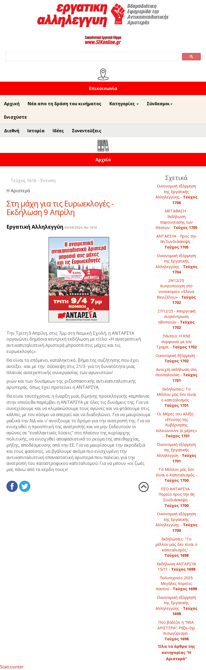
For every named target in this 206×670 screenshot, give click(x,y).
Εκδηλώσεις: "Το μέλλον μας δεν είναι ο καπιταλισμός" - (176, 547)
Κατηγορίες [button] (124, 104)
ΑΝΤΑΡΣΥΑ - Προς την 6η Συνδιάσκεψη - (176, 242)
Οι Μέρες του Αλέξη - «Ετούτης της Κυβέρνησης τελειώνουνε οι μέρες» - (176, 424)
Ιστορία (36, 131)
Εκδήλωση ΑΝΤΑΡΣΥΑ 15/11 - (176, 566)
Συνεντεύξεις (86, 131)
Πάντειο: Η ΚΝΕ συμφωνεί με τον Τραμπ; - (176, 341)
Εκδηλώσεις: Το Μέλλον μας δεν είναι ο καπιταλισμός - (176, 397)
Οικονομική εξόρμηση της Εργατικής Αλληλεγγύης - (176, 194)
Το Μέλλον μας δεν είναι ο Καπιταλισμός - (176, 475)
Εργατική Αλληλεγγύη (34, 226)
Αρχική (12, 104)
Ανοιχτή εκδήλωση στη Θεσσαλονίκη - (176, 375)
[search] (91, 57)
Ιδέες (58, 131)
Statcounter (12, 667)
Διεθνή (11, 131)
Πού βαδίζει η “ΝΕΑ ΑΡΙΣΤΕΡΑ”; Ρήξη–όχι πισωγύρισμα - (176, 630)
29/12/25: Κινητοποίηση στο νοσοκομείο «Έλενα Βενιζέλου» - (176, 291)
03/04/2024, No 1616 (80, 227)
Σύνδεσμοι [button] (159, 104)
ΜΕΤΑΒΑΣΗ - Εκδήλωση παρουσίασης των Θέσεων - (176, 219)
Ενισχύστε (15, 117)
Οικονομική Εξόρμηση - (176, 358)
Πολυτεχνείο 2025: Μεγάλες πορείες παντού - (176, 583)
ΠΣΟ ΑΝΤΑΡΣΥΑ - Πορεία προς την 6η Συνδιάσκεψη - (176, 497)
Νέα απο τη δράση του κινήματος (64, 104)
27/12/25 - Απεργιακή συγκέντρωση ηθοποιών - (176, 319)
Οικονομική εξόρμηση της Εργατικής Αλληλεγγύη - (176, 453)
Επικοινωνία (103, 88)
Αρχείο (103, 160)
